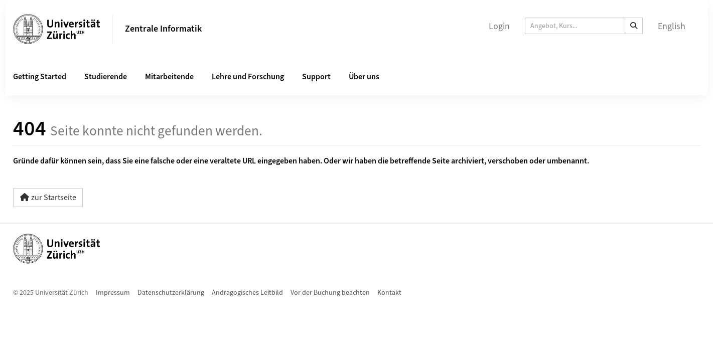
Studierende (105, 76)
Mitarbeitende (169, 76)
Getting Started (39, 76)
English (671, 26)
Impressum (113, 293)
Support (316, 76)
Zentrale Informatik (163, 29)
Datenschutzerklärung (170, 293)
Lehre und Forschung (248, 76)
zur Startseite (48, 197)
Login (499, 26)
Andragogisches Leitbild (247, 293)
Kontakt (389, 293)
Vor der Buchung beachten (330, 293)
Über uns (364, 76)
